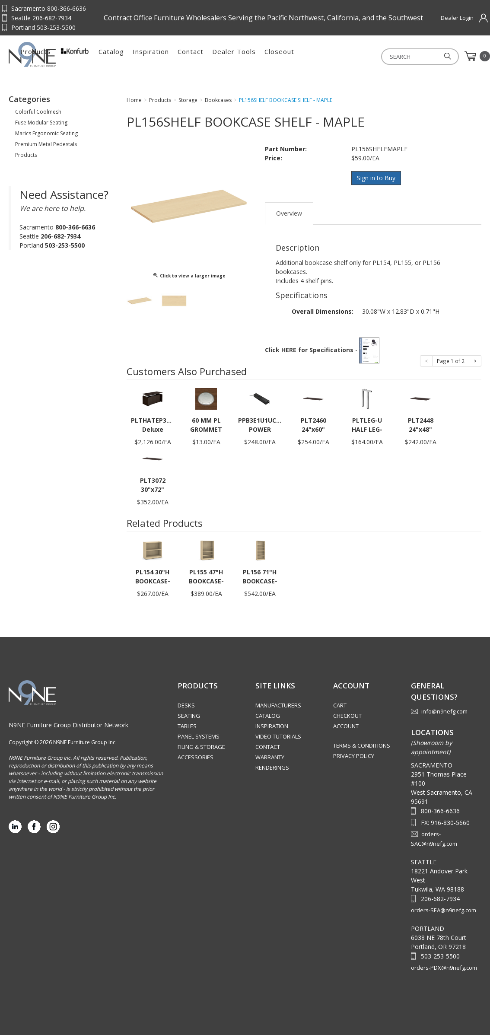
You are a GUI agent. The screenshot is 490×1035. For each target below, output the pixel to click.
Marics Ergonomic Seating (46, 133)
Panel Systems (199, 736)
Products (123, 56)
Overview (289, 213)
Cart (340, 705)
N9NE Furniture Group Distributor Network (68, 725)
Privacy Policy (353, 756)
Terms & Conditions (361, 745)
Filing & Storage (201, 747)
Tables (187, 726)
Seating (189, 716)
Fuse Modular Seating (41, 122)
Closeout (367, 56)
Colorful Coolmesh (38, 111)
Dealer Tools (322, 56)
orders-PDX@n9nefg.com (444, 967)
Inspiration (238, 56)
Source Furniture (51, 54)
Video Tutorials (278, 736)
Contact (278, 56)
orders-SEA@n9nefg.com (443, 910)
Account (346, 726)
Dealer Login (457, 18)
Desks (186, 705)
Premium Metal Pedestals (46, 144)
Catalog (199, 56)
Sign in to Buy (376, 178)
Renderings (272, 767)
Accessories (195, 757)
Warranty (269, 757)
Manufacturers (278, 705)
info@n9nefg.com (444, 711)
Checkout (347, 716)
